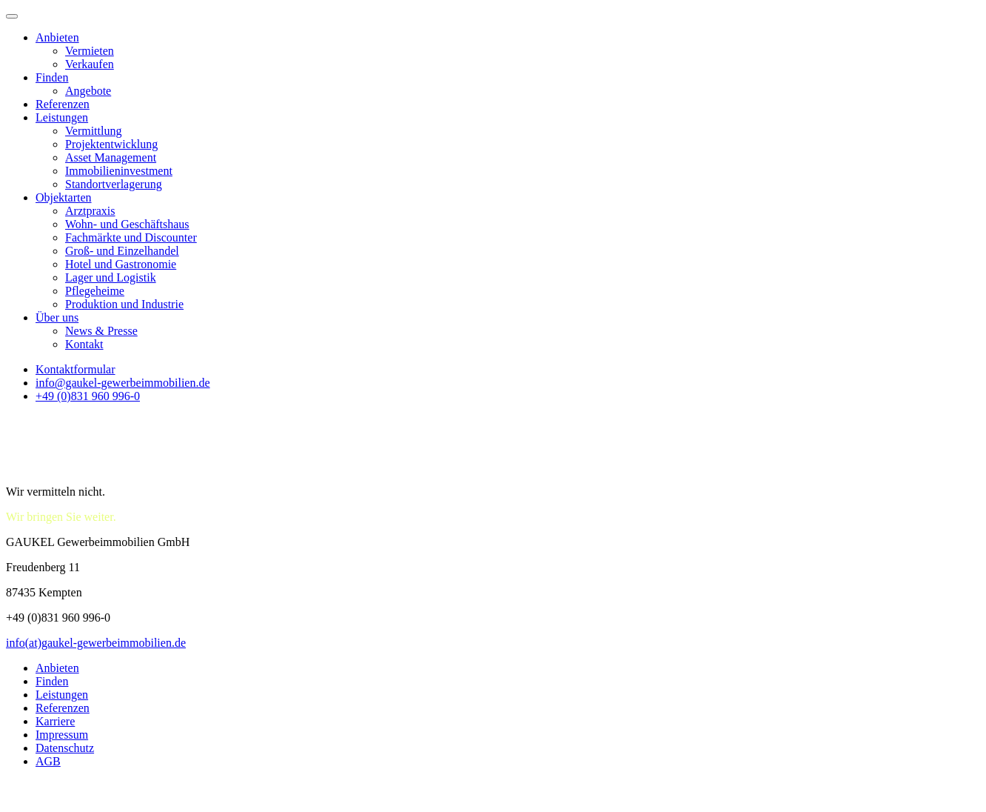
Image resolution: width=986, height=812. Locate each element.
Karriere (55, 721)
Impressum (62, 734)
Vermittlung (93, 130)
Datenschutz (65, 748)
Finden (52, 77)
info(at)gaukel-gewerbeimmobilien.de (96, 642)
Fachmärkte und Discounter (131, 237)
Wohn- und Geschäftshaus (127, 224)
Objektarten (64, 197)
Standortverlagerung (113, 184)
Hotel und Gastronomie (120, 264)
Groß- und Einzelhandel (122, 250)
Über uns (57, 317)
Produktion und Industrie (124, 304)
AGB (48, 761)
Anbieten (57, 37)
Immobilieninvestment (118, 170)
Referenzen (63, 104)
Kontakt (84, 344)
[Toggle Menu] (12, 16)
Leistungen (62, 117)
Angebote (88, 90)
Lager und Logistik (110, 277)
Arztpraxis (90, 210)
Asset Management (110, 157)
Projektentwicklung (111, 144)
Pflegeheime (94, 290)
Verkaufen (89, 64)
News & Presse (101, 331)
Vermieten (89, 50)
